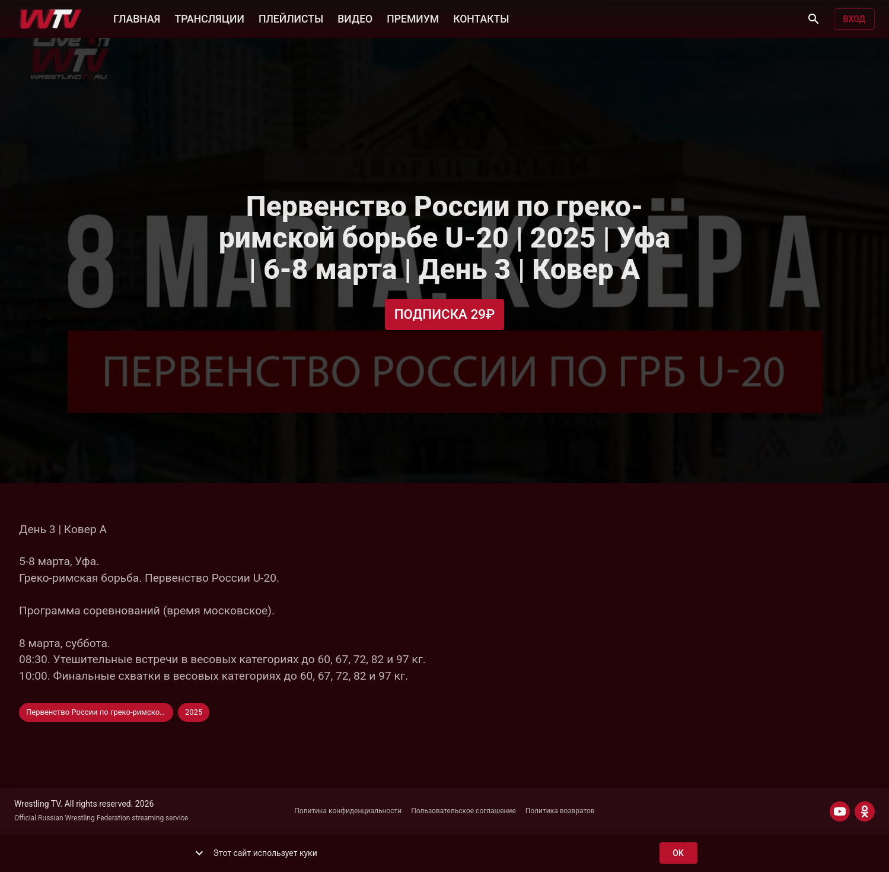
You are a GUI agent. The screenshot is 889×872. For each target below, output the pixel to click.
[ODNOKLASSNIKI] (865, 811)
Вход (854, 19)
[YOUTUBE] (840, 811)
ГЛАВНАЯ (136, 18)
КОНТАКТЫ (481, 18)
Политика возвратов (560, 811)
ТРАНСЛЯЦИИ (209, 18)
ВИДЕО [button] (355, 18)
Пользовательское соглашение (463, 811)
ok (678, 853)
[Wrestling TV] (50, 19)
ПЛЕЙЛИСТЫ (290, 18)
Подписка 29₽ (445, 314)
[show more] (199, 853)
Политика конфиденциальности (348, 811)
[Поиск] (813, 19)
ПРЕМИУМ (413, 18)
